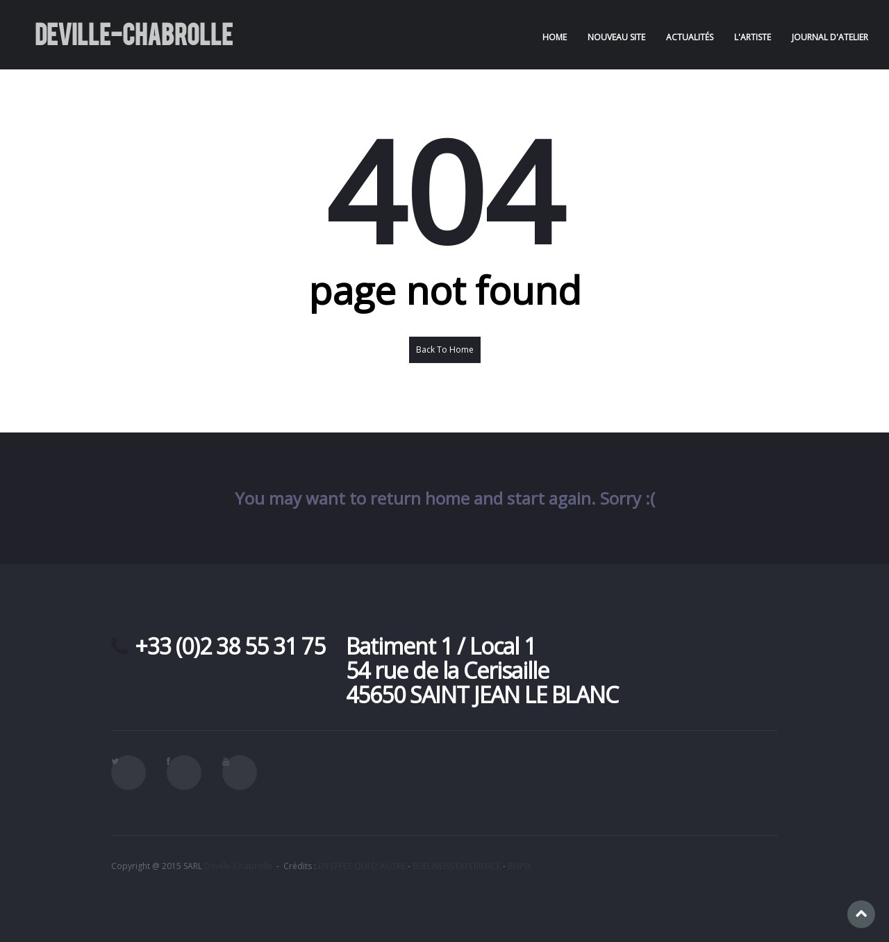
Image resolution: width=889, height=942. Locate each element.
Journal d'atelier (830, 37)
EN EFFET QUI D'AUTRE (362, 866)
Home (554, 37)
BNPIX (519, 866)
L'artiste (752, 37)
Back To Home (445, 349)
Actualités (689, 37)
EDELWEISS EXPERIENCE (457, 866)
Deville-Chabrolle (238, 866)
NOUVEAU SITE (616, 37)
